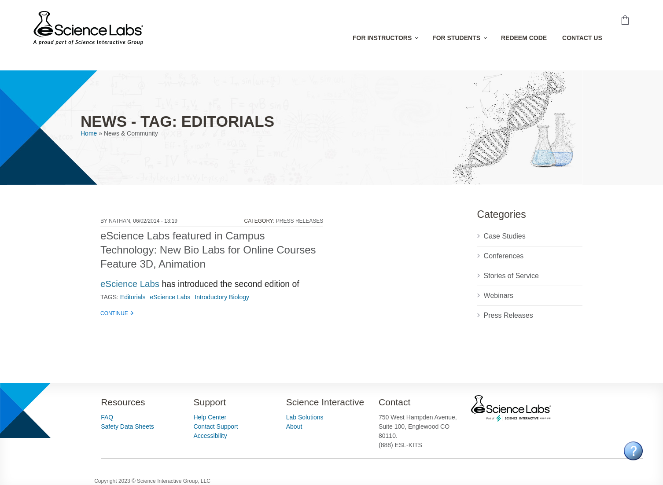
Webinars (498, 295)
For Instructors (382, 37)
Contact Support (215, 426)
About (294, 426)
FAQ (107, 417)
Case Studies (505, 236)
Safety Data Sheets (127, 426)
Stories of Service (511, 275)
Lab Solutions (305, 417)
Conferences (504, 256)
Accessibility (210, 435)
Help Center (209, 417)
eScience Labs (129, 284)
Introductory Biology (222, 297)
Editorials (133, 297)
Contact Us (582, 37)
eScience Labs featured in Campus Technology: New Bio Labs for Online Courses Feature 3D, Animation (208, 250)
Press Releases (299, 221)
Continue (114, 313)
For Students (456, 37)
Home (89, 133)
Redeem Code (524, 37)
